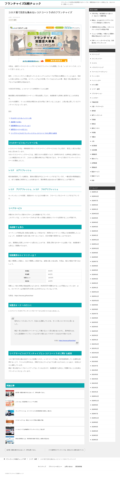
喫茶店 (94, 124)
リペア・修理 (12, 20)
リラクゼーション (97, 93)
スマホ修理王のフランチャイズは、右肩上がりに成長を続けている (66, 450)
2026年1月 (95, 192)
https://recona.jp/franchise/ (67, 340)
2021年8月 (95, 361)
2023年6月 (95, 266)
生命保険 (94, 150)
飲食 (93, 180)
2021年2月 (95, 387)
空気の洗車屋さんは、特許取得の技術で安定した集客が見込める (32, 438)
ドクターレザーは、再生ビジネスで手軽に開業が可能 (29, 420)
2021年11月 (95, 348)
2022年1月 (95, 339)
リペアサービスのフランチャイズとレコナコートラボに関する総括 (34, 133)
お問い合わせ (69, 466)
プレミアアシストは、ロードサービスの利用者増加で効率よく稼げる (33, 411)
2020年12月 (95, 396)
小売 (93, 141)
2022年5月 (95, 322)
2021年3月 (95, 383)
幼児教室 (94, 145)
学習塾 (94, 132)
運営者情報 (78, 466)
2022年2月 (95, 335)
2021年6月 (95, 370)
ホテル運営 (95, 84)
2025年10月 (95, 196)
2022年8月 (95, 309)
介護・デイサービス (98, 106)
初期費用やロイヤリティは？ (21, 126)
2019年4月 (95, 431)
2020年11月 (95, 400)
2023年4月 (95, 274)
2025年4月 (95, 205)
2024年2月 (95, 231)
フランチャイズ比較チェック (23, 3)
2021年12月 (95, 344)
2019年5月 (95, 426)
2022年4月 (95, 326)
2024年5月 (95, 218)
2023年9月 (95, 252)
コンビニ (94, 63)
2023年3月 (95, 279)
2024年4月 (95, 222)
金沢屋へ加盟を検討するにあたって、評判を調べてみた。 (30, 392)
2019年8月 (95, 422)
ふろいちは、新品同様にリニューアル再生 (26, 401)
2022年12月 (95, 292)
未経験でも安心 (16, 122)
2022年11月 (95, 296)
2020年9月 (95, 405)
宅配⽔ (94, 137)
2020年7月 (95, 413)
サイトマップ (42, 466)
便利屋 (94, 111)
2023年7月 (95, 261)
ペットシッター (96, 80)
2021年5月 (95, 374)
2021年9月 (95, 357)
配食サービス (96, 176)
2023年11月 (95, 244)
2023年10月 (95, 248)
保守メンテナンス (97, 115)
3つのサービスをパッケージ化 (21, 118)
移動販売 (94, 154)
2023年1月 (95, 287)
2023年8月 (95, 257)
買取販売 (94, 167)
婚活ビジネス (96, 128)
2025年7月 (95, 200)
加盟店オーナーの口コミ (19, 129)
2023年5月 (95, 270)
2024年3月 (95, 226)
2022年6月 (95, 318)
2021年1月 (95, 392)
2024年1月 (95, 235)
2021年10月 (95, 352)
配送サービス (96, 171)
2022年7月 (95, 313)
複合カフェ (95, 158)
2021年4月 (95, 379)
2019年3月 (95, 435)
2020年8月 (95, 409)
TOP (16, 459)
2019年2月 (95, 439)
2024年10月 (95, 213)
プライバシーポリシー (55, 466)
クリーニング (96, 54)
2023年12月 (95, 240)
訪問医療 (94, 163)
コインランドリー (97, 58)
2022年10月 (95, 300)
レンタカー (95, 98)
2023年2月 (95, 283)
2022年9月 (95, 305)
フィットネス (96, 76)
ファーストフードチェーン (99, 71)
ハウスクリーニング (98, 67)
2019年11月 (95, 418)
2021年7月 (95, 366)
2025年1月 (95, 209)
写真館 (94, 119)
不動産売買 (95, 102)
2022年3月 (95, 331)
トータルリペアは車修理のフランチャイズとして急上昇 (30, 429)
